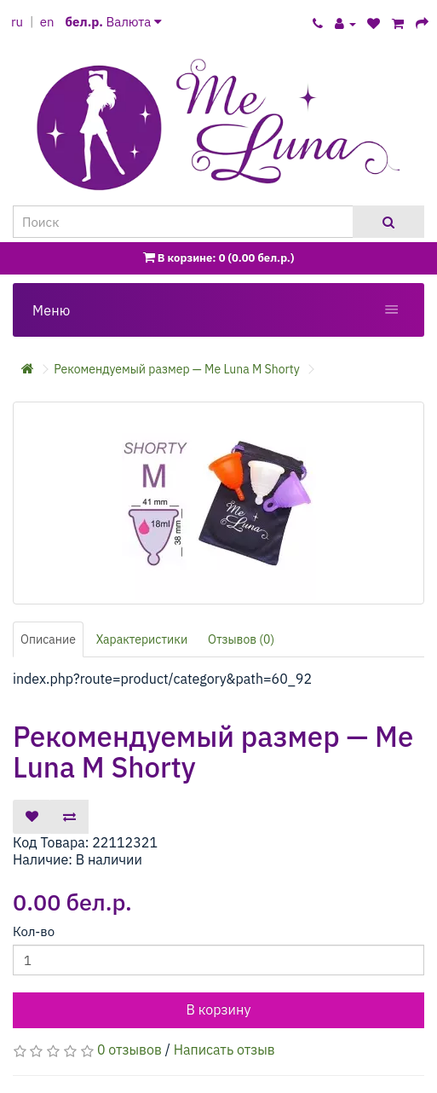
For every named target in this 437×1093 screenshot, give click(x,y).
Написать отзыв (224, 1049)
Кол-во (34, 931)
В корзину (219, 1009)
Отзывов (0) (241, 639)
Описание (48, 639)
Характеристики (142, 639)
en (47, 22)
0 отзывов (129, 1049)
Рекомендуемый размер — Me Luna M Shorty (176, 369)
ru (17, 22)
